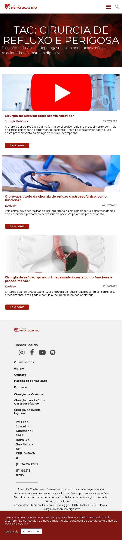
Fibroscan (21, 387)
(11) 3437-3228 (27, 464)
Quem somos (24, 362)
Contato (20, 374)
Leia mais (17, 145)
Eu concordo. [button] (31, 531)
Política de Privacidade (30, 381)
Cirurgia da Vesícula (28, 394)
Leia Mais (12, 531)
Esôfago (10, 205)
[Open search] (117, 7)
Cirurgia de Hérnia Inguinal (27, 411)
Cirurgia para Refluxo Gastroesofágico (29, 402)
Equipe (19, 368)
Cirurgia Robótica (16, 121)
